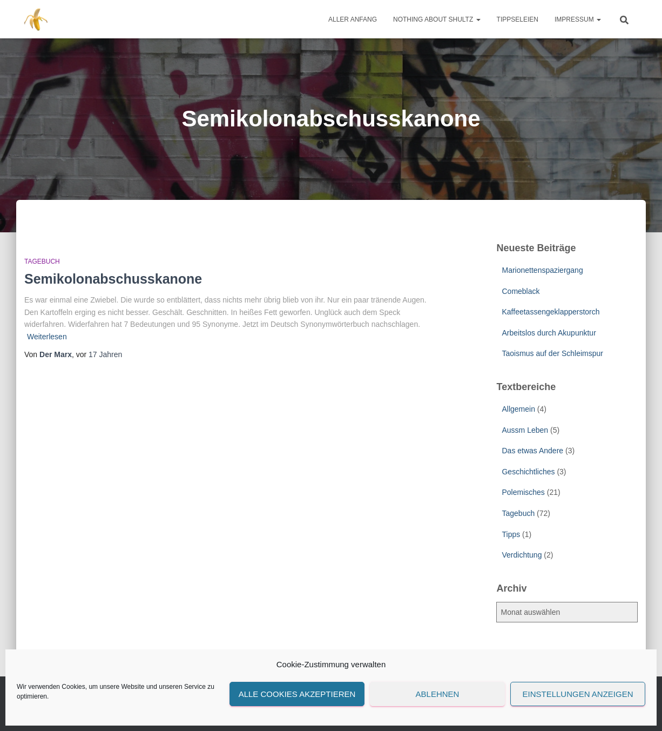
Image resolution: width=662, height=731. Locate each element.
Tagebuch (42, 261)
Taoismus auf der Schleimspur (552, 353)
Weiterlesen (47, 336)
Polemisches (523, 492)
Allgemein (518, 409)
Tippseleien (517, 19)
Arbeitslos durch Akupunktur (549, 332)
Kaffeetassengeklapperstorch (550, 311)
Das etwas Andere (532, 450)
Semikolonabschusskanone (113, 278)
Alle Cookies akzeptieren (297, 694)
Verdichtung (522, 555)
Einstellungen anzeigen (577, 694)
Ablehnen (438, 694)
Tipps (511, 534)
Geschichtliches (528, 471)
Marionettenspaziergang (542, 270)
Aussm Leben (525, 430)
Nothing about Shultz (437, 19)
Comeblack (520, 291)
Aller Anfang (352, 19)
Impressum (578, 19)
